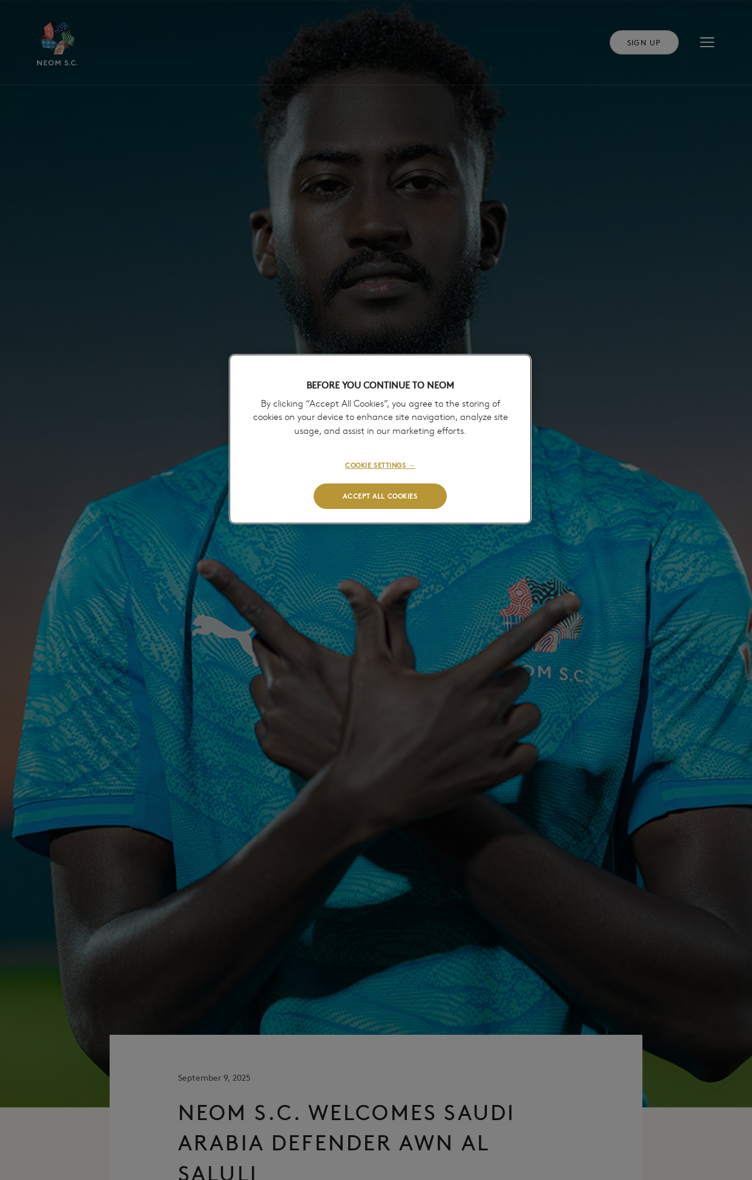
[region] (380, 439)
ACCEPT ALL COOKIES (380, 495)
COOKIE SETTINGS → (380, 465)
